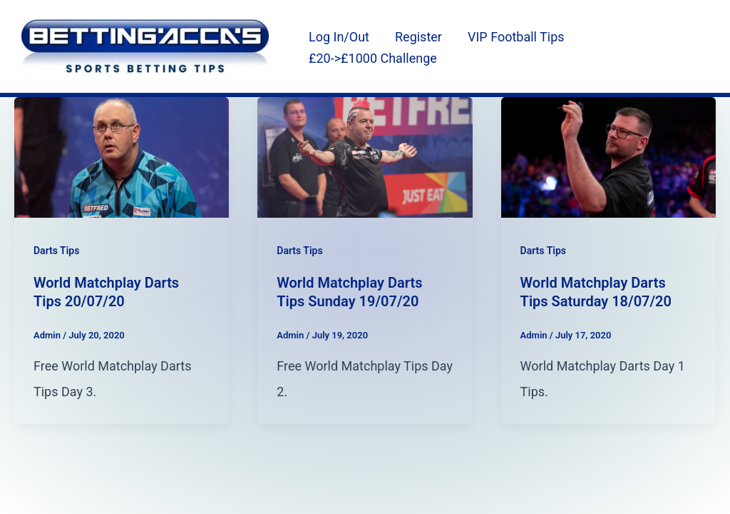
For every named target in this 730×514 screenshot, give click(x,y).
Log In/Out (339, 36)
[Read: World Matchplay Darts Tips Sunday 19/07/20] (364, 155)
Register (418, 36)
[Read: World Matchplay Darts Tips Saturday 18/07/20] (608, 155)
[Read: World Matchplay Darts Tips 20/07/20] (121, 155)
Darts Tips (56, 250)
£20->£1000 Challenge (373, 58)
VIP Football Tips (516, 36)
